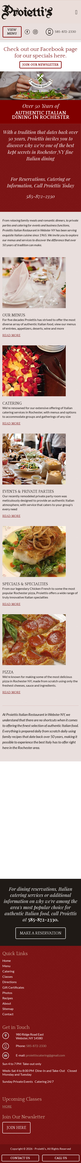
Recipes (7, 998)
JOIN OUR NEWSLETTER (40, 64)
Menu (6, 966)
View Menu (12, 31)
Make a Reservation (40, 933)
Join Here (16, 1128)
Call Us (61, 1158)
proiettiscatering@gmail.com (45, 1055)
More (7, 1106)
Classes (7, 976)
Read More (11, 335)
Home (6, 960)
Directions (9, 982)
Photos (7, 993)
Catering (8, 971)
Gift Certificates (13, 987)
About (6, 1003)
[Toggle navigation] (76, 12)
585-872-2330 (65, 32)
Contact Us (20, 1158)
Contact (7, 1014)
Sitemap (7, 1009)
